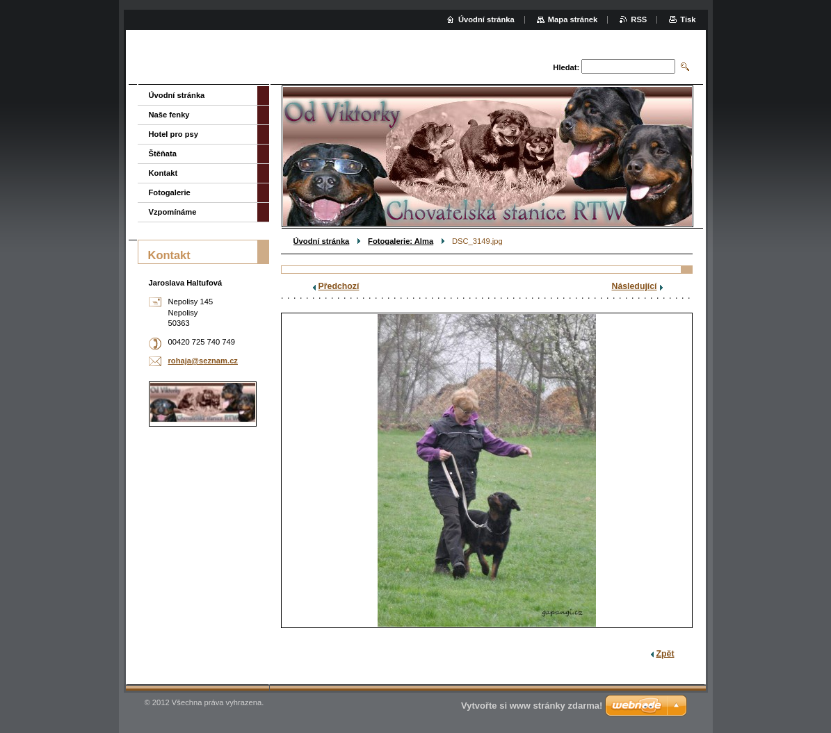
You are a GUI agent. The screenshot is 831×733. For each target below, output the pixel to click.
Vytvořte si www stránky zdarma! (531, 705)
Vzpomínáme (173, 212)
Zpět (665, 654)
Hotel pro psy (173, 134)
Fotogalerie (170, 192)
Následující (634, 286)
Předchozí (339, 286)
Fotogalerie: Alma (400, 241)
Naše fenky (169, 114)
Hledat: (566, 67)
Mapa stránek (573, 19)
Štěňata (163, 153)
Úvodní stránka (321, 241)
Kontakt (163, 173)
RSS (639, 19)
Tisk (687, 19)
